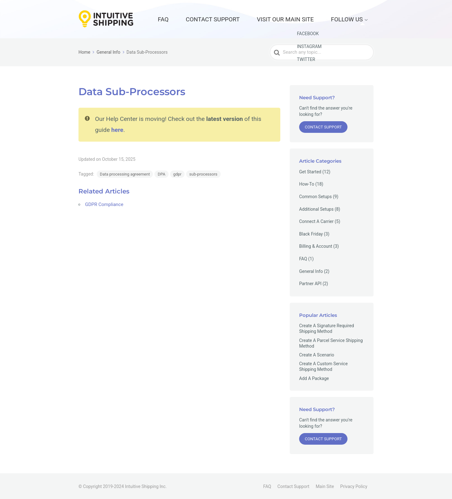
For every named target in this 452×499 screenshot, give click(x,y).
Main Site (325, 485)
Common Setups (315, 195)
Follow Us (353, 18)
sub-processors (203, 173)
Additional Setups (316, 208)
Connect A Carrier (316, 220)
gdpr (177, 173)
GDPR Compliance (104, 203)
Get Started (310, 170)
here (117, 128)
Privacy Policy (353, 485)
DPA (161, 173)
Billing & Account (315, 245)
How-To (306, 183)
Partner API (310, 282)
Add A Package (314, 377)
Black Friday (311, 233)
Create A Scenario (316, 353)
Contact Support (254, 18)
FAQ (219, 18)
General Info (311, 270)
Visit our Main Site (308, 18)
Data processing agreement (125, 173)
